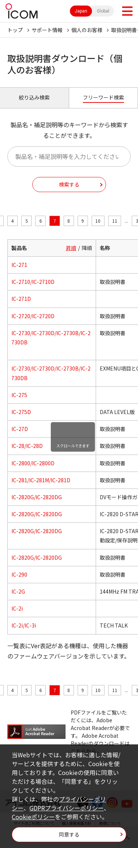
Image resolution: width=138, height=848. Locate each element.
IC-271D (21, 298)
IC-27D (19, 428)
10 (97, 221)
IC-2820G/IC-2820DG (36, 497)
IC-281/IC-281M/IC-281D (40, 480)
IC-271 (19, 264)
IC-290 (19, 574)
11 (114, 221)
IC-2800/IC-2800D (32, 463)
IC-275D (21, 412)
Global (103, 11)
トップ (15, 30)
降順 (87, 247)
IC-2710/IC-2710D (32, 281)
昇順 (71, 247)
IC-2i (17, 608)
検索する (69, 184)
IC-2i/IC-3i (23, 625)
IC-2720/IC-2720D (32, 316)
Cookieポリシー (33, 816)
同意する (69, 834)
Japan (81, 11)
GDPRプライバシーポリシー (66, 807)
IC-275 (19, 395)
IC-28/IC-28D (27, 445)
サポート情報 (47, 30)
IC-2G (18, 591)
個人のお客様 (86, 30)
